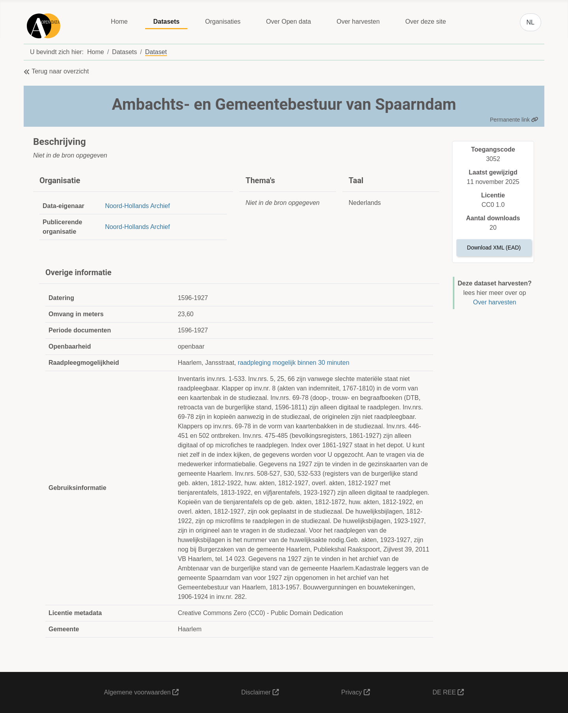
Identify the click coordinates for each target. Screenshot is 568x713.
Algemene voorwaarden (141, 692)
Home (119, 21)
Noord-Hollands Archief (137, 206)
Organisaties (223, 21)
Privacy (355, 692)
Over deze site (425, 21)
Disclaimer (259, 692)
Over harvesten (357, 21)
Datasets (166, 21)
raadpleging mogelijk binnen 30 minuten (293, 362)
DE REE (448, 692)
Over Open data (288, 21)
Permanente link (514, 119)
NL (530, 22)
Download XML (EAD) (494, 247)
